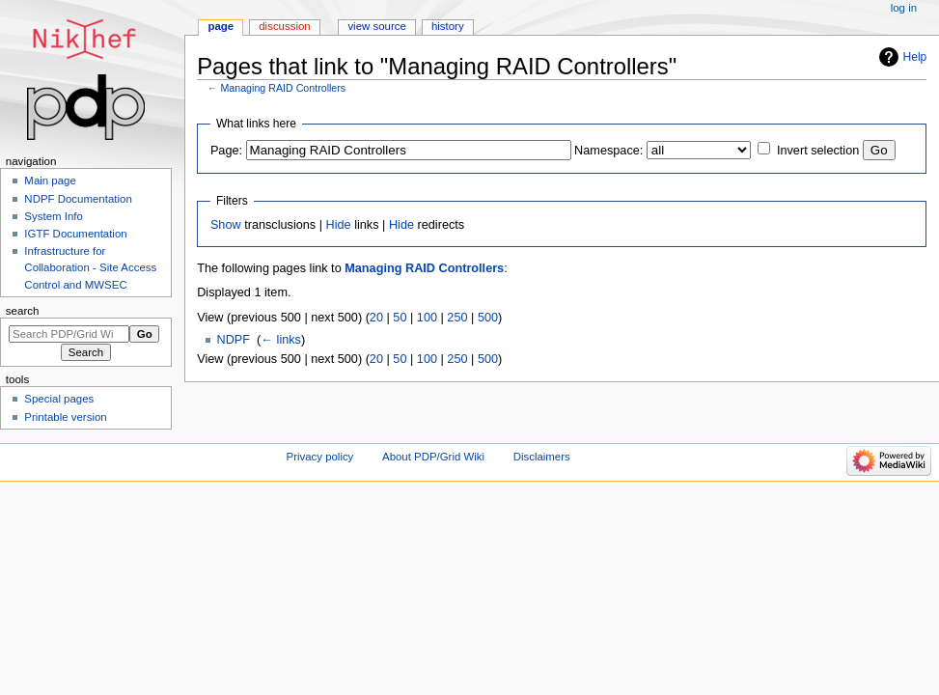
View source (376, 26)
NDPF (234, 340)
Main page (50, 180)
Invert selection (818, 150)
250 (457, 317)
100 (427, 317)
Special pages (59, 398)
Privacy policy (320, 456)
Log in (904, 8)
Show (225, 225)
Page (220, 26)
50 (399, 317)
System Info (53, 216)
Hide (338, 225)
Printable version (65, 417)
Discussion (284, 26)
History (447, 26)
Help (915, 57)
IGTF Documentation (75, 233)
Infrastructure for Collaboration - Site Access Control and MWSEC (90, 267)
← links (281, 340)
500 (488, 317)
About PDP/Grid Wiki (433, 456)
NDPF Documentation (77, 199)
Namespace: (608, 150)
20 (376, 317)
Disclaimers (541, 456)
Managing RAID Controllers (282, 88)
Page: (226, 150)
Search (23, 311)
